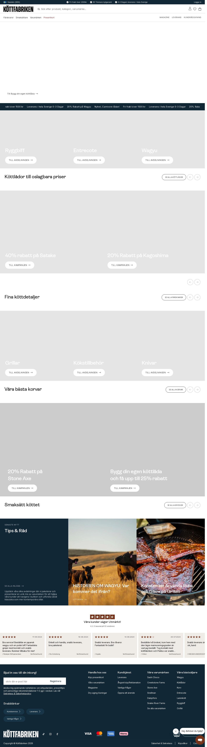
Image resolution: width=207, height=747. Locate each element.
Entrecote (181, 693)
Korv (179, 687)
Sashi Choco (153, 677)
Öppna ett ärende (126, 693)
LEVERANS (177, 17)
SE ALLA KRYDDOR (175, 505)
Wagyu (180, 677)
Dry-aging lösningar (97, 693)
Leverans (122, 677)
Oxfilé (180, 708)
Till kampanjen (20, 265)
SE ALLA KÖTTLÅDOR (174, 177)
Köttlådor (181, 682)
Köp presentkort (96, 677)
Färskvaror (8, 17)
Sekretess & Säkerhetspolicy (17, 693)
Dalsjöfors (152, 698)
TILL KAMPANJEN (22, 488)
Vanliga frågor (124, 687)
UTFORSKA (80, 599)
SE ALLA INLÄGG (14, 586)
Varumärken (35, 17)
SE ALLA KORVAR (176, 390)
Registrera (55, 681)
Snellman (151, 693)
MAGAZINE (165, 17)
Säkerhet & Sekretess (161, 743)
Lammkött (181, 698)
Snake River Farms (156, 703)
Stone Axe (152, 687)
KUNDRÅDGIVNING (192, 17)
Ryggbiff (181, 703)
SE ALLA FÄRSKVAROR (174, 297)
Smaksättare (22, 17)
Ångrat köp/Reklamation (129, 682)
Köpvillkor (183, 743)
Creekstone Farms (156, 682)
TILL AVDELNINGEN (21, 160)
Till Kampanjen (122, 265)
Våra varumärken (96, 682)
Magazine (93, 687)
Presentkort (49, 17)
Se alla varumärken (156, 708)
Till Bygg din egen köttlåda (22, 93)
